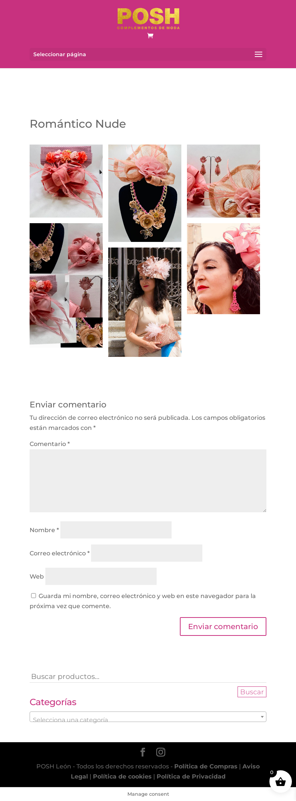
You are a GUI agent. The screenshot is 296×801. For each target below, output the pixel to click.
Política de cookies (122, 776)
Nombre (44, 530)
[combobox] (148, 717)
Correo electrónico (60, 553)
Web (37, 576)
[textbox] (148, 720)
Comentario (50, 443)
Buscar (252, 692)
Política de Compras (206, 766)
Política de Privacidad (191, 776)
